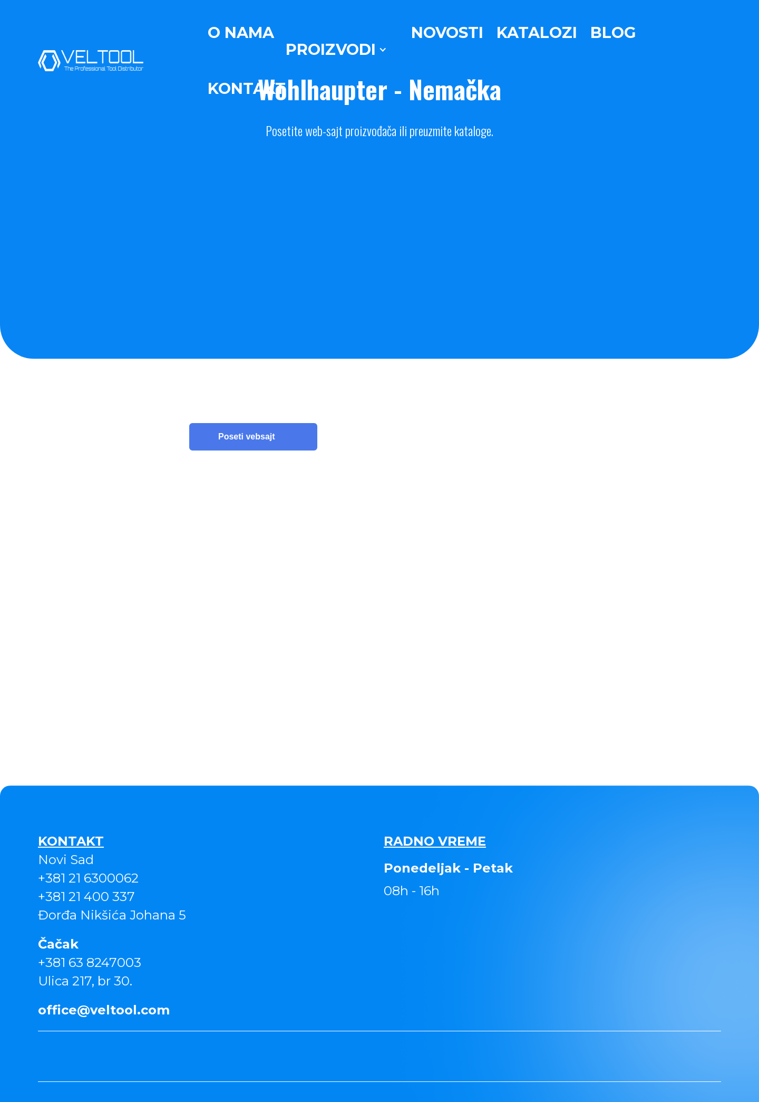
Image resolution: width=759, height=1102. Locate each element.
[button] (336, 49)
